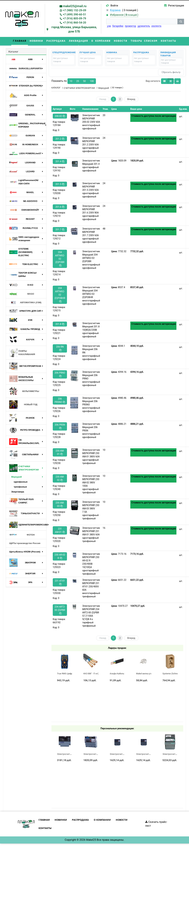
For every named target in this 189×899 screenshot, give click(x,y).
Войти (114, 5)
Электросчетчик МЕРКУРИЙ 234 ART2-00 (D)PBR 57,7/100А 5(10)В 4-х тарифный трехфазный (91, 616)
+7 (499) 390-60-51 (74, 14)
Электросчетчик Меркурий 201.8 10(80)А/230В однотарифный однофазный (91, 330)
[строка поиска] (141, 21)
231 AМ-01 (60, 530)
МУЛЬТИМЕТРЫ (24, 391)
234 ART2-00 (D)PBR (60, 610)
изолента (156, 26)
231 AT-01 (60, 582)
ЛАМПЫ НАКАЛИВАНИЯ (22, 352)
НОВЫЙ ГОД (23, 404)
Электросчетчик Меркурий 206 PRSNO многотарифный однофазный (91, 404)
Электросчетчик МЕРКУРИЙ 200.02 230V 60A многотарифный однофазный (91, 122)
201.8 (59, 324)
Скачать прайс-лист (156, 823)
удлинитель (144, 26)
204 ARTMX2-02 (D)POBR (60, 259)
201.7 (59, 229)
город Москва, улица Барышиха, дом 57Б (74, 29)
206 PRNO (60, 374)
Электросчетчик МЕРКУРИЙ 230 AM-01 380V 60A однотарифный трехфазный (91, 456)
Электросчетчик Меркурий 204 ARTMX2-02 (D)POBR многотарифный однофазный (91, 259)
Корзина (115, 10)
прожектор (130, 26)
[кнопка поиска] (180, 21)
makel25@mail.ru (74, 6)
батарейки (117, 26)
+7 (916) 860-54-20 (74, 22)
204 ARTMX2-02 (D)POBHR (60, 295)
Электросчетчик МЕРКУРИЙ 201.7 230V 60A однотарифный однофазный (91, 235)
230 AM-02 (60, 478)
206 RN (60, 348)
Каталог (13, 51)
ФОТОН (22, 535)
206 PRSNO (60, 400)
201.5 (59, 184)
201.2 (59, 138)
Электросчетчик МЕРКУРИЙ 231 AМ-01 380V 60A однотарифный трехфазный (91, 534)
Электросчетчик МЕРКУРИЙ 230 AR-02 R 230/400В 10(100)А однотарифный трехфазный (91, 564)
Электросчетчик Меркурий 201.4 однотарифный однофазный (91, 165)
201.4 (59, 161)
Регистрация (176, 5)
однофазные (20, 482)
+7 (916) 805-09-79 (74, 18)
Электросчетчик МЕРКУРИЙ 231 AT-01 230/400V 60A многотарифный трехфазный (91, 588)
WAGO (21, 294)
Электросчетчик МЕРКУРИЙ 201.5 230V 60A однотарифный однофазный (91, 190)
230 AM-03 (60, 504)
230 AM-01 (60, 452)
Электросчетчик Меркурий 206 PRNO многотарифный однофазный (91, 378)
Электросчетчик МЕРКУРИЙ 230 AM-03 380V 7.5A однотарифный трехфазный (91, 510)
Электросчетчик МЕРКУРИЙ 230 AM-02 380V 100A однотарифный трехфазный (91, 484)
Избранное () (124, 14)
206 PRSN (60, 426)
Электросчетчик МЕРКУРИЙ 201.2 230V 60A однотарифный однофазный (91, 145)
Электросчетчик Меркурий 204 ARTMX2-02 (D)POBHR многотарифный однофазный (91, 295)
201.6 (59, 206)
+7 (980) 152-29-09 (74, 10)
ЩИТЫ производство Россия (24, 543)
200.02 (60, 116)
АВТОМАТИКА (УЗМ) (25, 302)
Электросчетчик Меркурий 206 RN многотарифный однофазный (91, 352)
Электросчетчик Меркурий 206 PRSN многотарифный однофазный (91, 430)
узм (109, 26)
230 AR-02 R (60, 556)
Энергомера (17, 491)
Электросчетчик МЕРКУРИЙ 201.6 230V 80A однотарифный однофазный (91, 213)
